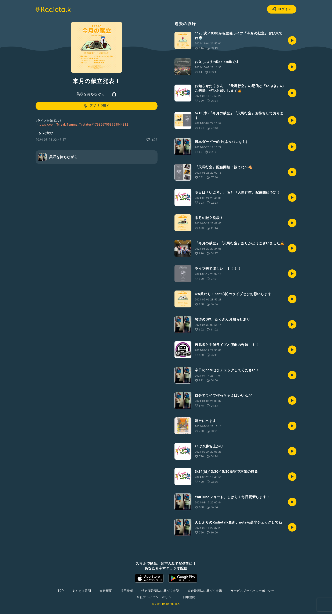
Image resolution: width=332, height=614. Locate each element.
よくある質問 (81, 590)
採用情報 (126, 590)
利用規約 (189, 597)
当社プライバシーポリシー (155, 597)
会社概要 (106, 590)
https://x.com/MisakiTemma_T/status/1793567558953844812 (82, 124)
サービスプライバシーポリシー (252, 590)
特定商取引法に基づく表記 (160, 590)
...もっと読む (44, 133)
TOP (61, 590)
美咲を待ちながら (90, 94)
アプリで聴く (96, 105)
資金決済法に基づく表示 (205, 590)
